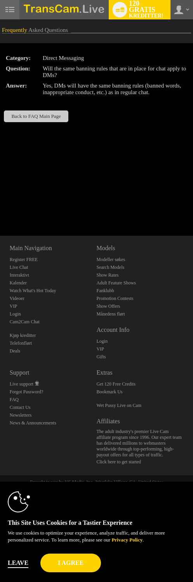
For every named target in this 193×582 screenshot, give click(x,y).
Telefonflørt (21, 343)
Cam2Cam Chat (25, 321)
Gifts (101, 356)
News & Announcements (33, 423)
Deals (15, 351)
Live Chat (19, 267)
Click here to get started (118, 462)
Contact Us (20, 407)
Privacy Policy (127, 540)
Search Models (110, 267)
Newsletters (21, 415)
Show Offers (108, 306)
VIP (13, 306)
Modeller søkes (110, 259)
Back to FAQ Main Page (36, 116)
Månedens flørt (110, 314)
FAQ (14, 399)
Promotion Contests (114, 298)
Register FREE (24, 259)
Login (15, 314)
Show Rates (107, 275)
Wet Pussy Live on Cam (118, 405)
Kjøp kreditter (23, 335)
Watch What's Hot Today (33, 290)
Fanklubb (105, 290)
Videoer (17, 298)
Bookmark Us (109, 391)
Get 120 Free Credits (115, 384)
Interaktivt (19, 275)
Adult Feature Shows (116, 283)
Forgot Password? (26, 391)
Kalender (18, 283)
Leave (18, 562)
